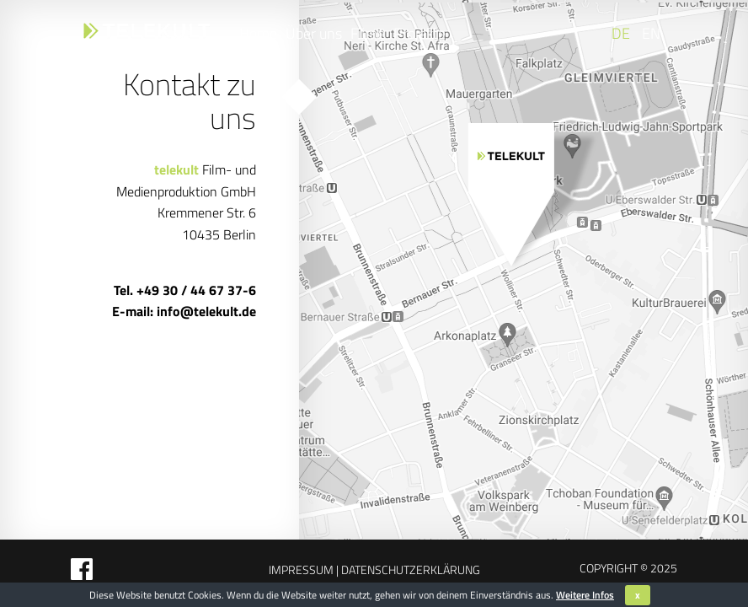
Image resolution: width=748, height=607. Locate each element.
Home (258, 33)
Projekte (419, 33)
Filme (367, 33)
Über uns (314, 33)
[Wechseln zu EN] (649, 34)
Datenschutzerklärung (409, 569)
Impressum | (304, 569)
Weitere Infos (585, 595)
